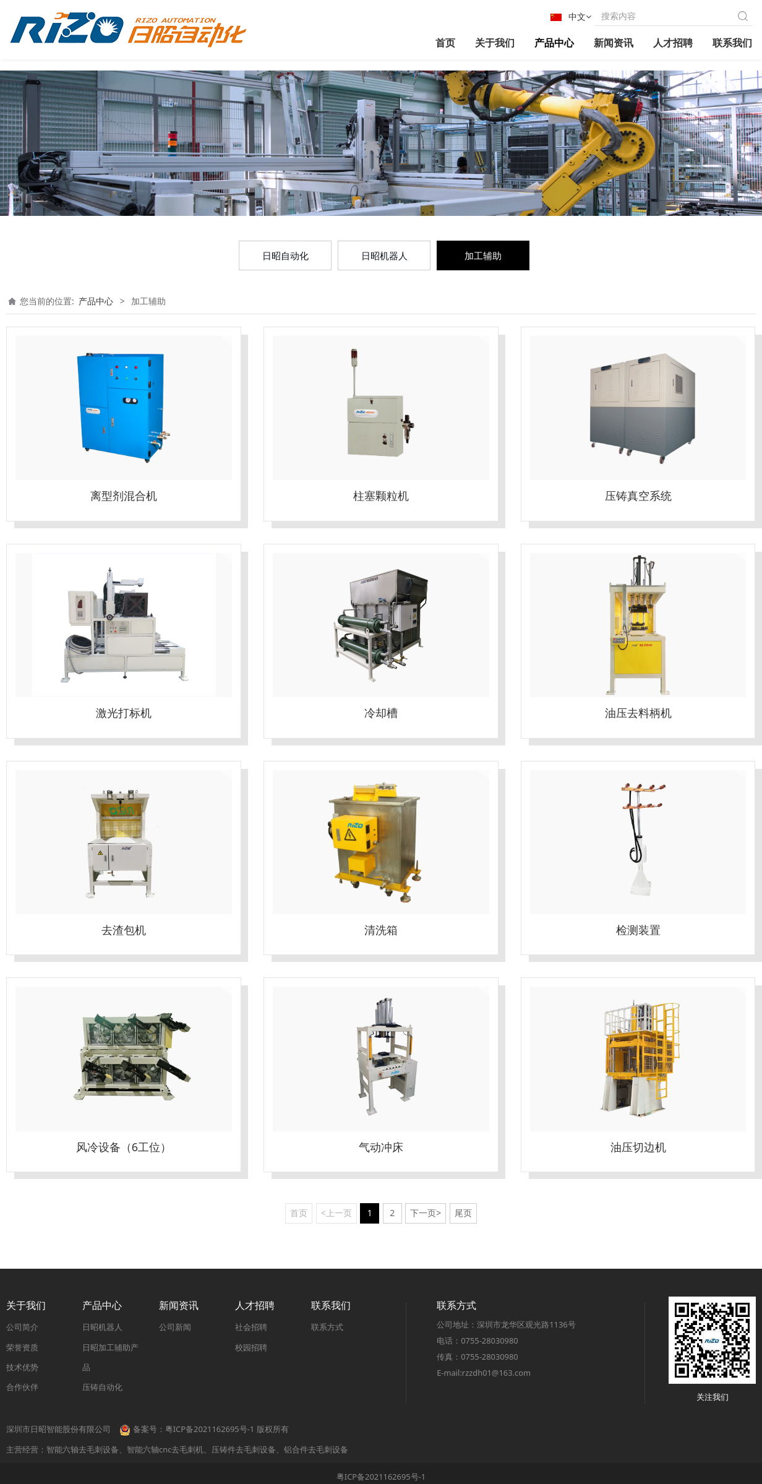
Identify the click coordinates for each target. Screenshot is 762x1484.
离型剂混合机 (123, 495)
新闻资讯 (613, 42)
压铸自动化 (102, 1386)
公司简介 (22, 1327)
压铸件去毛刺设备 (244, 1449)
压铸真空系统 (638, 495)
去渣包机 (123, 929)
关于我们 (495, 42)
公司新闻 (175, 1327)
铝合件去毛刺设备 (316, 1449)
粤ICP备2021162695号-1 (381, 1476)
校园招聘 (251, 1347)
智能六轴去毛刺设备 (82, 1449)
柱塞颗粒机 (381, 495)
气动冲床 (381, 1146)
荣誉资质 (22, 1347)
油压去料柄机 (638, 712)
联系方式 (327, 1327)
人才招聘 (673, 42)
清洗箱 (381, 929)
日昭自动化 (285, 255)
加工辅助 (483, 255)
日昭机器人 (384, 255)
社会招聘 (251, 1327)
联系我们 (732, 42)
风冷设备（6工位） (123, 1146)
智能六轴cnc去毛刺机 (165, 1449)
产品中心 (554, 42)
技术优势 (22, 1367)
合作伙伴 (22, 1386)
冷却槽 (381, 712)
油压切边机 (638, 1146)
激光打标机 (124, 712)
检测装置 (638, 929)
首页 (445, 42)
